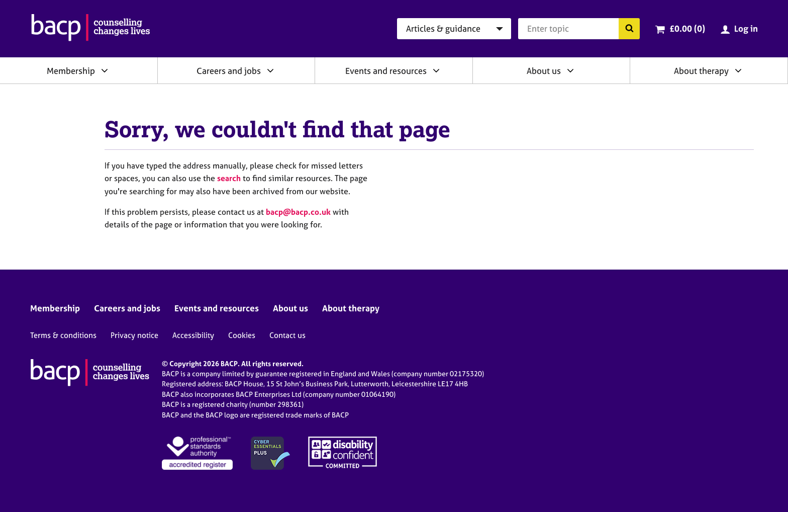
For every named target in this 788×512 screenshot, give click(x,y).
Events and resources (386, 70)
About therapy (701, 70)
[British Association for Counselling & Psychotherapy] (90, 28)
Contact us (287, 335)
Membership (71, 70)
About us (544, 70)
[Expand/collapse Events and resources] (436, 70)
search (229, 178)
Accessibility (193, 335)
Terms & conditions (63, 335)
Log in (746, 28)
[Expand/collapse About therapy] (738, 70)
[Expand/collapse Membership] (104, 70)
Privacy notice (134, 335)
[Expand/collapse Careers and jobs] (270, 70)
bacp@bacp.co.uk (298, 212)
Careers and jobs (228, 70)
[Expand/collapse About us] (570, 70)
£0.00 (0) (687, 28)
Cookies (241, 335)
